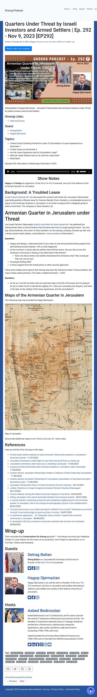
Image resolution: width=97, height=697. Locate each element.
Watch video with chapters (18, 48)
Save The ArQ (47, 562)
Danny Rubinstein (78, 659)
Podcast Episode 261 (20, 197)
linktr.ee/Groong (17, 121)
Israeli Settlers (33, 662)
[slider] (43, 171)
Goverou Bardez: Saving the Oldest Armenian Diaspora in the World (40, 494)
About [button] (66, 9)
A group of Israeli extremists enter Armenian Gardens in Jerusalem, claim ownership (47, 467)
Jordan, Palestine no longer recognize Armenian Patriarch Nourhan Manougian (45, 488)
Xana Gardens (21, 662)
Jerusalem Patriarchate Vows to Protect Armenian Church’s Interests (40, 485)
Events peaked (52, 233)
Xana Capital (10, 662)
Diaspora (40, 42)
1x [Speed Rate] (89, 171)
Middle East (61, 42)
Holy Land (84, 653)
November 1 (23, 659)
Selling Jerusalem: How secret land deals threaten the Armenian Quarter (42, 497)
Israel (46, 42)
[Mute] (77, 171)
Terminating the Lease (36, 659)
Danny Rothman (65, 659)
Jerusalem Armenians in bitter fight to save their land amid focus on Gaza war (45, 461)
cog (73, 42)
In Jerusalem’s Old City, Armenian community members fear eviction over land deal (47, 521)
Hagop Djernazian (18, 133)
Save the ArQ (46, 183)
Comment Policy (72, 689)
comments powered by (18, 677)
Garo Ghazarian (59, 662)
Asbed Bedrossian (44, 610)
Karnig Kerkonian (46, 662)
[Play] (8, 171)
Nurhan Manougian (57, 656)
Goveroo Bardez (62, 653)
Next (23, 681)
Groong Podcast (14, 10)
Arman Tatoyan (72, 662)
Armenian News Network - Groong (34, 689)
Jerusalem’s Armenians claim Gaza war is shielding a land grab (38, 464)
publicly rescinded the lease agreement (51, 224)
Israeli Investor (71, 656)
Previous (12, 681)
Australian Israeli (51, 659)
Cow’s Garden (74, 653)
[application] (48, 171)
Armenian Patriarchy (42, 656)
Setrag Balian (16, 130)
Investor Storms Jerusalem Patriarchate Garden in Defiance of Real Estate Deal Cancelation (51, 473)
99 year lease (83, 656)
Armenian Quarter (12, 656)
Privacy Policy (57, 689)
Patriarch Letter (11, 659)
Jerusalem (52, 42)
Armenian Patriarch (26, 656)
